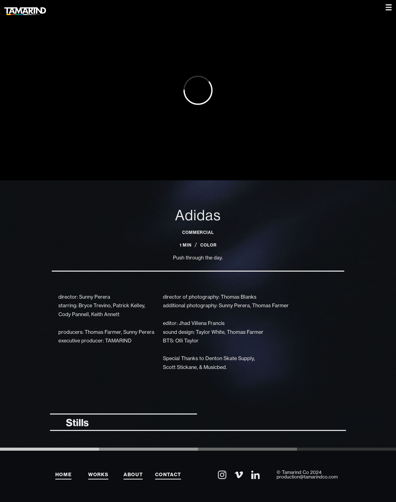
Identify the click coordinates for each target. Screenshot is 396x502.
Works (98, 474)
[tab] (123, 421)
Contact (168, 474)
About (133, 474)
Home (63, 474)
